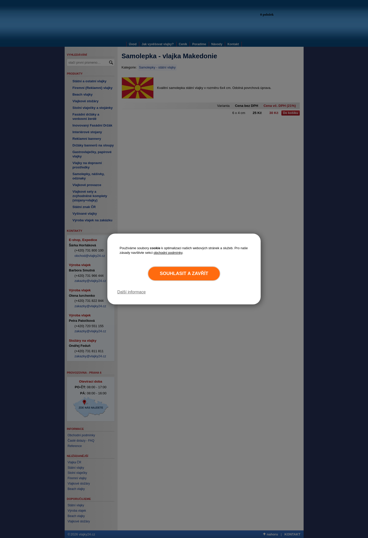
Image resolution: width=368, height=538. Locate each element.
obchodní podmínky (168, 253)
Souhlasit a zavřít (184, 273)
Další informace (131, 292)
